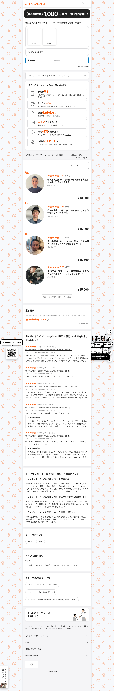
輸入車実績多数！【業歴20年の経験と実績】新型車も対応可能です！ (48, 350)
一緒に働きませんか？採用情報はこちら (4, 675)
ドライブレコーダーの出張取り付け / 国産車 (42, 585)
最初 (45, 297)
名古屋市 (38, 565)
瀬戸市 (48, 565)
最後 (69, 297)
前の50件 (52, 297)
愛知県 (28, 561)
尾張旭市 (65, 565)
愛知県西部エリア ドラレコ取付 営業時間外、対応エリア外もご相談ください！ (53, 387)
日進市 (74, 565)
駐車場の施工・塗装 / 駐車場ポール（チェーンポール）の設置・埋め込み (52, 600)
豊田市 (56, 565)
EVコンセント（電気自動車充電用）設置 (41, 592)
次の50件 (61, 297)
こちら (70, 135)
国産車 (30, 541)
